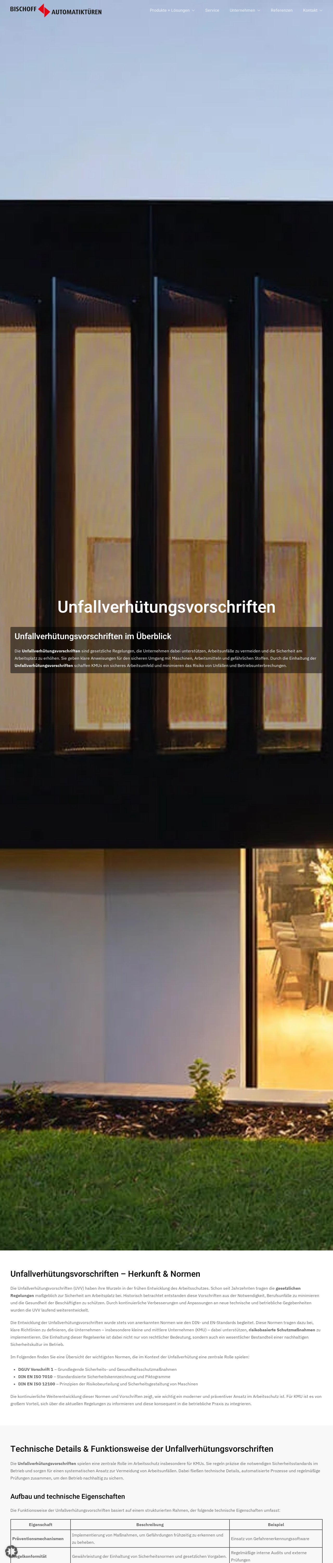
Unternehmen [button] (245, 10)
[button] (11, 1551)
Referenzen (282, 10)
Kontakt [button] (313, 10)
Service (212, 10)
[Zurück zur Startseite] (55, 10)
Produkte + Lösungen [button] (172, 10)
